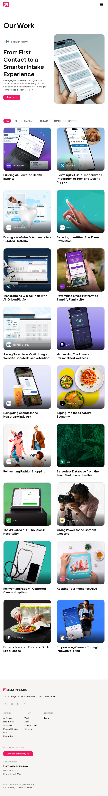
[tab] (7, 121)
